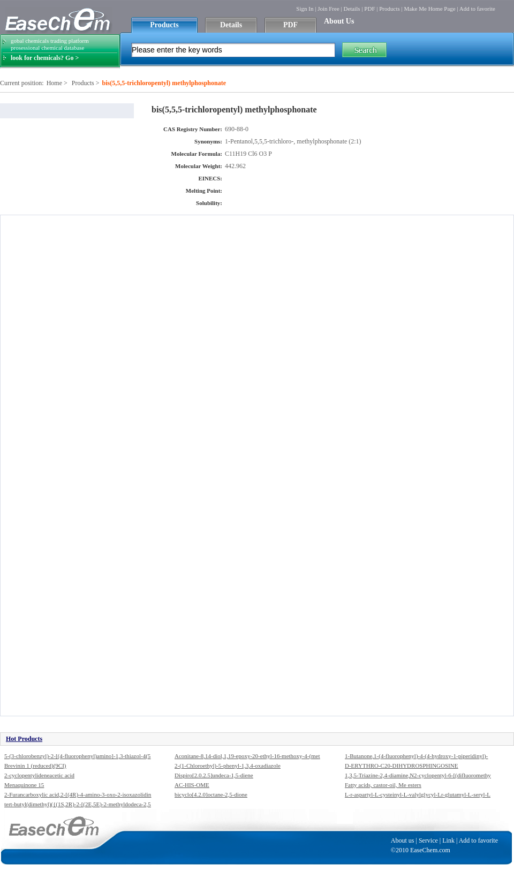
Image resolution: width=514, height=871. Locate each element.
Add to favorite (477, 8)
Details (351, 8)
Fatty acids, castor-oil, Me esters (383, 785)
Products (389, 8)
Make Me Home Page (429, 8)
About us (402, 840)
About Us (339, 21)
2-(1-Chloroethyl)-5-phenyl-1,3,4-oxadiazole (228, 765)
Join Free (328, 8)
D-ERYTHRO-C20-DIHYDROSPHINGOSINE (401, 765)
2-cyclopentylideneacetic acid (39, 775)
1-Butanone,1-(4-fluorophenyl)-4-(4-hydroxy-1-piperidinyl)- (416, 756)
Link (448, 840)
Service (428, 840)
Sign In (304, 8)
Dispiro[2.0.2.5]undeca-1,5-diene (214, 775)
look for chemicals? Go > (45, 58)
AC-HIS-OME (192, 785)
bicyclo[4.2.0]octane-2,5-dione (211, 794)
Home (54, 83)
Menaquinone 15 (24, 785)
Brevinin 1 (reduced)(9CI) (35, 765)
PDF (369, 8)
